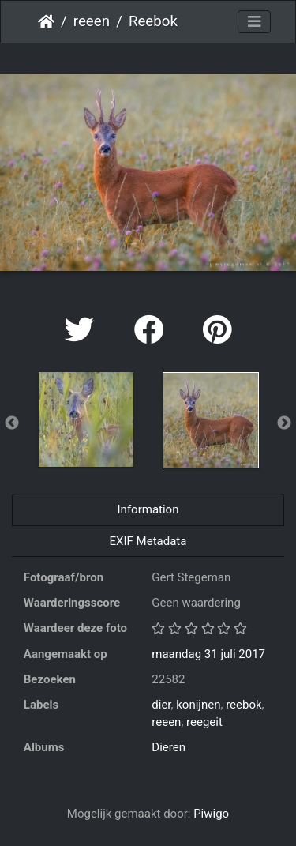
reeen (91, 21)
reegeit (204, 722)
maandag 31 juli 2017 (208, 654)
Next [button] (284, 423)
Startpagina (46, 21)
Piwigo (211, 814)
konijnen (198, 704)
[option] (86, 419)
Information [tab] (148, 509)
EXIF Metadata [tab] (148, 541)
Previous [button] (12, 423)
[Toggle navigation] (254, 22)
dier (161, 704)
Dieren (168, 747)
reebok (243, 704)
